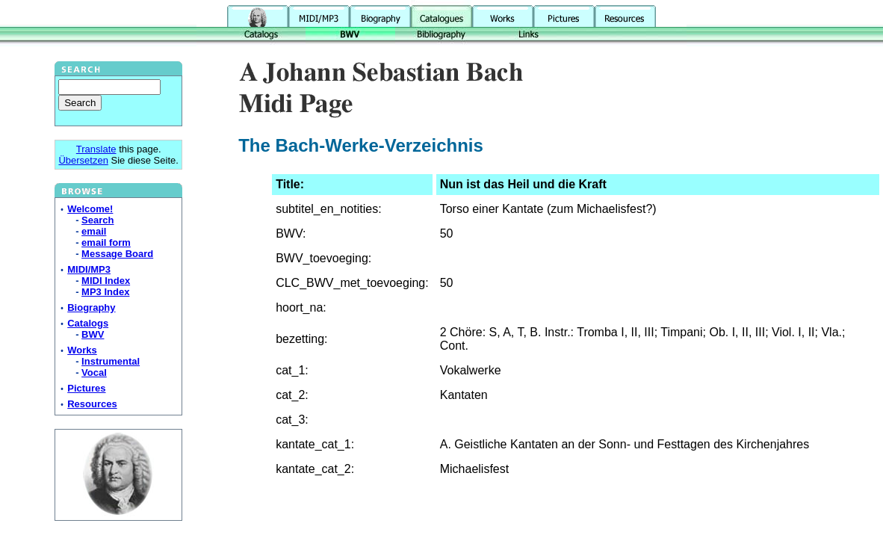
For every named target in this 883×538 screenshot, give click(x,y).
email (93, 231)
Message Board (117, 253)
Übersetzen (83, 160)
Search (97, 220)
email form (106, 242)
